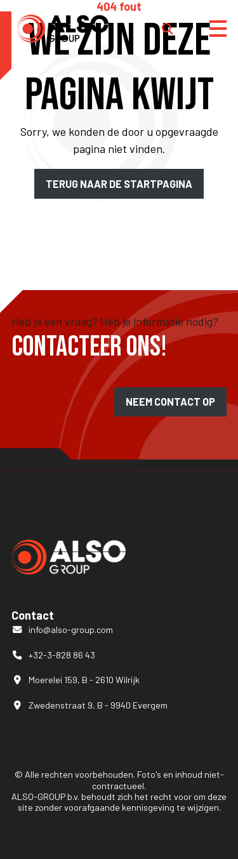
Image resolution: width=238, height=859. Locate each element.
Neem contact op (170, 402)
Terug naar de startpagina (119, 184)
